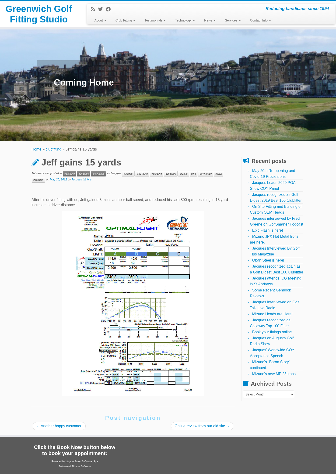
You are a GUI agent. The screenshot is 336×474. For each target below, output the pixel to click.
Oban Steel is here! (268, 260)
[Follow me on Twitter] (102, 9)
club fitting (142, 173)
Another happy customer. (59, 426)
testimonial (98, 173)
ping (193, 173)
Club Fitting (125, 20)
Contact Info (260, 20)
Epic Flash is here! (267, 230)
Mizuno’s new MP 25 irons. (274, 374)
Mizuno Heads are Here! (272, 314)
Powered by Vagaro (62, 461)
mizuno (184, 173)
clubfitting (54, 149)
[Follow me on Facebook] (110, 9)
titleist (218, 173)
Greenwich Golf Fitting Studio (38, 15)
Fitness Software (81, 466)
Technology (185, 20)
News (210, 20)
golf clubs (83, 173)
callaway (128, 173)
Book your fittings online (272, 332)
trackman (38, 179)
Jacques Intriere (81, 179)
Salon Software (83, 461)
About (100, 20)
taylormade (206, 173)
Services (233, 20)
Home (37, 149)
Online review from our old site (202, 426)
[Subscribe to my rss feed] (94, 9)
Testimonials (155, 20)
